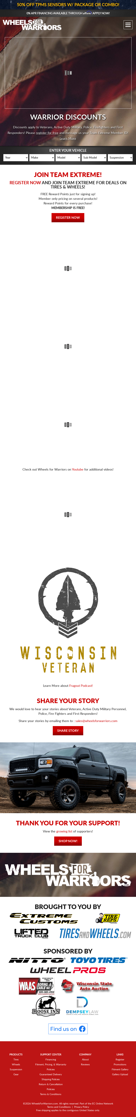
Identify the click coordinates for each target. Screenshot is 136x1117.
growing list (64, 831)
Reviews (85, 1064)
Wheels (16, 1064)
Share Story (68, 730)
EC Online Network (102, 1103)
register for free (47, 133)
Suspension (16, 1069)
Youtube (77, 469)
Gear (16, 1074)
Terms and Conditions (59, 1107)
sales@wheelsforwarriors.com (96, 721)
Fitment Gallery (120, 1069)
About (85, 1059)
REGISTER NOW (25, 183)
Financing (51, 1059)
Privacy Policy (81, 1107)
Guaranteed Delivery (50, 1074)
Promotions (120, 1064)
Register (120, 1059)
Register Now (68, 217)
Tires (16, 1059)
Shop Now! (68, 841)
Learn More (68, 138)
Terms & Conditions (50, 1094)
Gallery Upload (120, 1074)
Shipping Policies (51, 1079)
